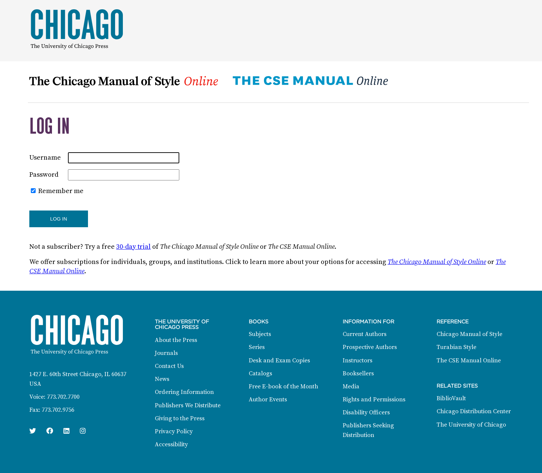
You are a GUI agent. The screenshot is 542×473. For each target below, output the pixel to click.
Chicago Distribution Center (474, 411)
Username (45, 157)
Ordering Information (184, 392)
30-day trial (133, 246)
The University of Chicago (471, 424)
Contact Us (169, 366)
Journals (166, 353)
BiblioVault (451, 398)
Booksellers (358, 373)
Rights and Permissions (374, 399)
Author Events (268, 399)
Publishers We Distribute (188, 405)
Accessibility (171, 444)
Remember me (61, 191)
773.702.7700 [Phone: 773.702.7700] (63, 397)
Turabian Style (456, 347)
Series (257, 347)
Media (351, 386)
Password (43, 174)
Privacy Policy (174, 431)
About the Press (176, 340)
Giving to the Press (180, 418)
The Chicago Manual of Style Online (437, 262)
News (162, 379)
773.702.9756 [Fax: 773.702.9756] (58, 410)
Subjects (260, 334)
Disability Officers (366, 412)
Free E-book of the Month (283, 386)
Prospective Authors (370, 347)
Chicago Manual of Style (469, 334)
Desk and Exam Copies (279, 360)
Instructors (357, 360)
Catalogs (260, 373)
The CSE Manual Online (469, 360)
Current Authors (364, 334)
